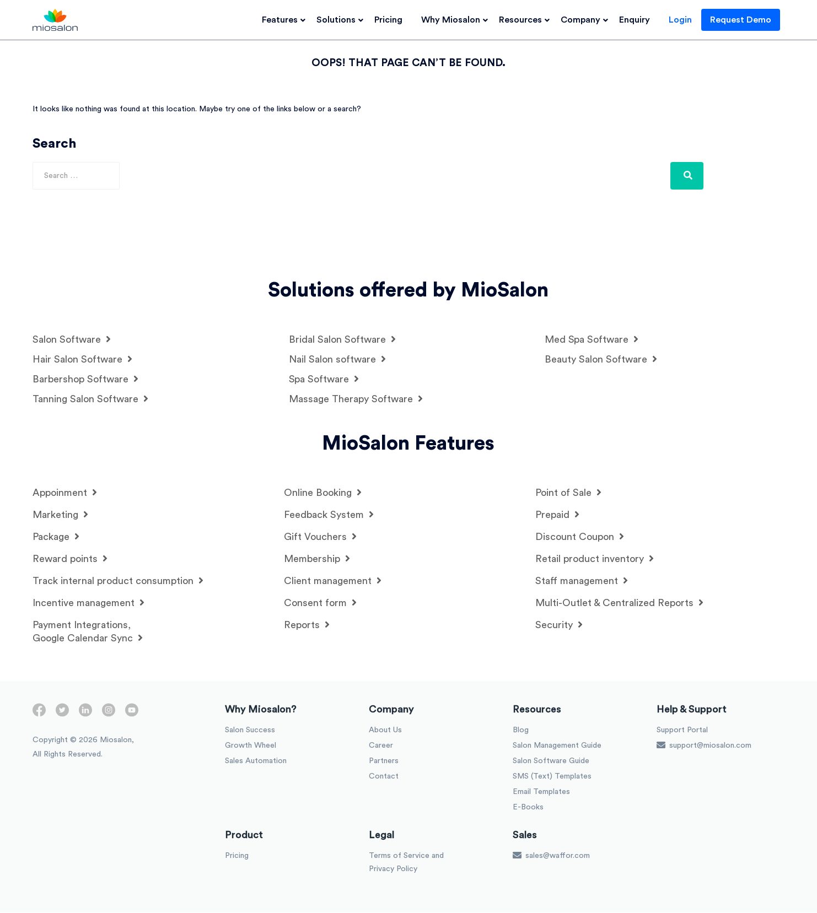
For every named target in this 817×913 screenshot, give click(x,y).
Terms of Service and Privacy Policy (406, 862)
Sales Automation (256, 761)
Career (381, 746)
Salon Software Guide (551, 761)
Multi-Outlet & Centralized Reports (619, 603)
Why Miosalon (455, 19)
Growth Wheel (250, 746)
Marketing (60, 515)
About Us (385, 730)
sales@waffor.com (551, 855)
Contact (384, 777)
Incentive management (88, 603)
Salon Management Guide (557, 746)
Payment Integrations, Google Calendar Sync (88, 632)
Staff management (581, 581)
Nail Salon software (337, 359)
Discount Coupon (579, 537)
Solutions (340, 19)
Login (684, 19)
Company (585, 19)
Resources (524, 19)
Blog (521, 730)
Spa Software (324, 379)
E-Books (528, 808)
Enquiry (639, 19)
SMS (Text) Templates (552, 777)
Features (284, 19)
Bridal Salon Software (342, 339)
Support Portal (682, 730)
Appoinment (65, 493)
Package (56, 537)
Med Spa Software (591, 339)
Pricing (393, 19)
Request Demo (745, 19)
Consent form (320, 603)
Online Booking (323, 493)
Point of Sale (568, 493)
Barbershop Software (85, 379)
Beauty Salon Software (601, 359)
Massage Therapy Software (356, 399)
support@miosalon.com (704, 745)
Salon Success (250, 730)
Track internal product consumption (118, 581)
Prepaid (557, 515)
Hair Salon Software (82, 359)
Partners (384, 761)
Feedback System (329, 515)
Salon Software (72, 339)
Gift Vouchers (320, 537)
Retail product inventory (594, 559)
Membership (317, 559)
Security (559, 625)
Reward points (70, 559)
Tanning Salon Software (90, 399)
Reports (307, 625)
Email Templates (541, 792)
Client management (332, 581)
